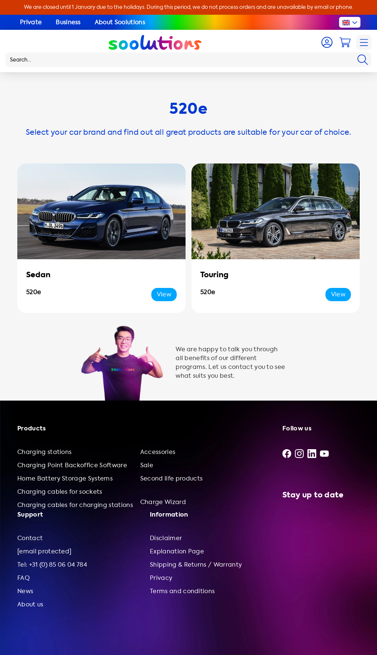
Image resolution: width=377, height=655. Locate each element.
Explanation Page (177, 551)
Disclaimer (166, 538)
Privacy (161, 578)
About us (30, 604)
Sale (146, 465)
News (25, 591)
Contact (30, 538)
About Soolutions (120, 22)
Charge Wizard (163, 502)
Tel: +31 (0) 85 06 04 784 (52, 564)
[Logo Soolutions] (155, 42)
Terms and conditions (182, 591)
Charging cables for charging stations (75, 505)
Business (68, 22)
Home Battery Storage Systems (65, 478)
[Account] (326, 42)
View (164, 294)
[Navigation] (363, 42)
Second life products (171, 478)
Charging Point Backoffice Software (72, 465)
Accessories (158, 452)
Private (31, 22)
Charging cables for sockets (59, 492)
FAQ (23, 578)
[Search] (362, 59)
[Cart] (344, 42)
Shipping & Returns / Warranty (196, 564)
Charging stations (44, 452)
